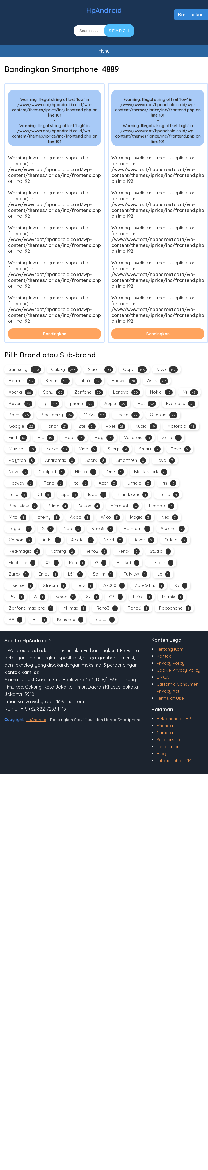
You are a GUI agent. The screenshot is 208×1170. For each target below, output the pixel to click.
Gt (44, 495)
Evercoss (180, 404)
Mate (74, 438)
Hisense (21, 586)
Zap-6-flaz (149, 586)
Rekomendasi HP (174, 718)
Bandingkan (191, 14)
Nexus (65, 597)
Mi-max (74, 608)
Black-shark (150, 472)
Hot (147, 404)
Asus (157, 381)
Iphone (81, 404)
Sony (53, 392)
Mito (17, 517)
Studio (160, 551)
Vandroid (138, 438)
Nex (169, 517)
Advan (20, 404)
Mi (190, 392)
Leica (142, 597)
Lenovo (126, 392)
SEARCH (119, 31)
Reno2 (96, 551)
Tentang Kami (170, 649)
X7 (92, 597)
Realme (22, 381)
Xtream (54, 586)
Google (22, 426)
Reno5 (102, 529)
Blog (161, 753)
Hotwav (21, 483)
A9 (15, 620)
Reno (53, 483)
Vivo (167, 369)
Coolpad (51, 472)
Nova (18, 472)
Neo (72, 529)
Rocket (128, 563)
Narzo (57, 449)
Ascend (173, 529)
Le (163, 574)
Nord (113, 540)
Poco (20, 415)
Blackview (23, 506)
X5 (180, 586)
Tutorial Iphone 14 (174, 760)
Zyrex (19, 574)
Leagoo (161, 506)
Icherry (48, 517)
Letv (84, 586)
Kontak (164, 656)
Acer (108, 483)
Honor (56, 426)
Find (18, 438)
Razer (143, 540)
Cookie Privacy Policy (178, 670)
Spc (69, 495)
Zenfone (88, 392)
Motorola (181, 426)
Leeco (104, 620)
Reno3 (107, 608)
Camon (20, 540)
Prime (58, 506)
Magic (140, 517)
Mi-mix (172, 597)
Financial (165, 725)
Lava (165, 460)
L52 (16, 597)
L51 (75, 574)
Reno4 (129, 551)
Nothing (62, 551)
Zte (87, 426)
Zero (172, 438)
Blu (40, 620)
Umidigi (139, 483)
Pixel (115, 426)
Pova (181, 449)
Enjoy (48, 574)
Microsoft (124, 506)
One (115, 472)
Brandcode (132, 495)
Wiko (110, 517)
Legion (20, 529)
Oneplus (163, 415)
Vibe (88, 449)
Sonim (103, 574)
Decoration (168, 746)
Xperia (21, 392)
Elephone (22, 563)
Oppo (135, 369)
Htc (45, 438)
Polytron (22, 460)
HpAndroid (104, 10)
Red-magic (24, 551)
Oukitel (175, 540)
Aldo (51, 540)
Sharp (118, 449)
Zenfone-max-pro (31, 608)
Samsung (25, 369)
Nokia (161, 392)
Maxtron (22, 449)
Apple (115, 404)
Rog (104, 438)
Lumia (168, 495)
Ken (77, 563)
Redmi (57, 381)
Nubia (146, 426)
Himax (85, 472)
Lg (50, 404)
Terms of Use (170, 698)
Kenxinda (70, 620)
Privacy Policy (170, 663)
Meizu (95, 415)
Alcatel (82, 540)
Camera (165, 732)
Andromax (60, 460)
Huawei (124, 381)
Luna (18, 495)
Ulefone (161, 563)
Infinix (91, 381)
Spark (95, 460)
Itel (81, 483)
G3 (116, 597)
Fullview (135, 574)
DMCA (163, 677)
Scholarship (168, 739)
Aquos (89, 506)
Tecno (128, 415)
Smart (150, 449)
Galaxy (64, 369)
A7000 (114, 586)
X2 (52, 563)
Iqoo (97, 495)
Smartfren (131, 460)
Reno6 (138, 608)
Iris (168, 483)
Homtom (137, 529)
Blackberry (57, 415)
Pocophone (175, 608)
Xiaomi (100, 369)
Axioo (80, 517)
